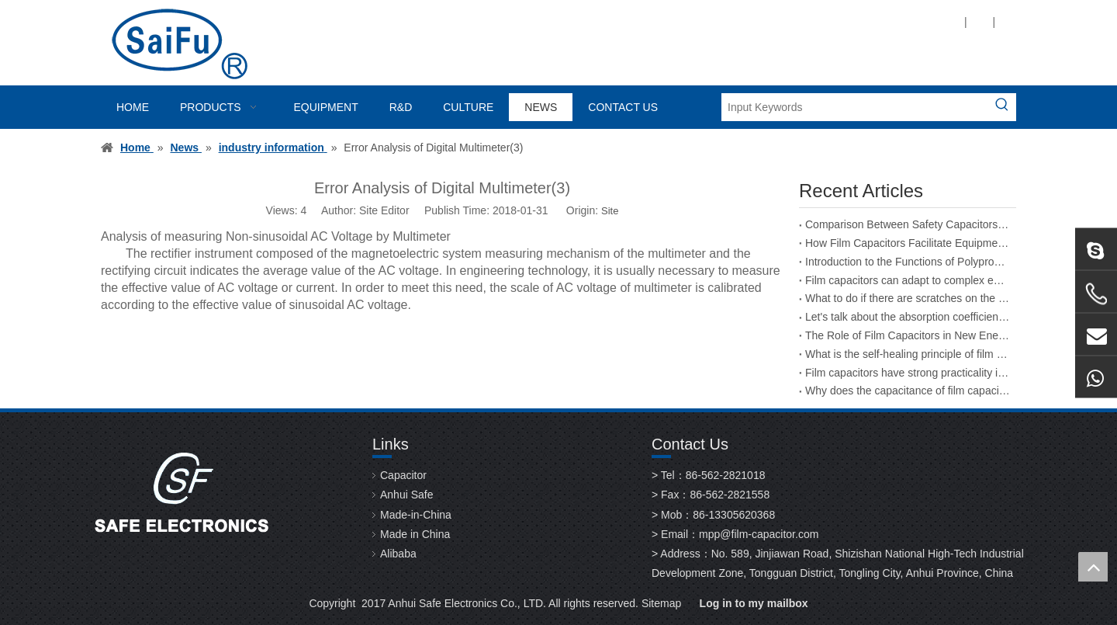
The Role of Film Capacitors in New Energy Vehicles (907, 335)
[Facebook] (768, 21)
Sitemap (661, 603)
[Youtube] (847, 21)
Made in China (415, 534)
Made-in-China (415, 515)
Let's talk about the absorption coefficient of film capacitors (907, 317)
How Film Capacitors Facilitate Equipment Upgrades (907, 243)
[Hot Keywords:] (1002, 107)
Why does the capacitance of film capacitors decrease (907, 390)
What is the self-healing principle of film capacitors (907, 354)
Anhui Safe (407, 494)
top (1093, 567)
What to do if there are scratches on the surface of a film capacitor (907, 298)
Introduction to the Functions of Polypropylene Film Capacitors (907, 261)
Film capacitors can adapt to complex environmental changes (907, 280)
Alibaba (398, 553)
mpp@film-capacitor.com (758, 534)
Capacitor (403, 475)
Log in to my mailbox (754, 603)
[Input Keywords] (854, 107)
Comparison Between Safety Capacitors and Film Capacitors (907, 224)
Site (609, 211)
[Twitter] (821, 21)
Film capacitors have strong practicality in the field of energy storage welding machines (907, 372)
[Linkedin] (794, 21)
